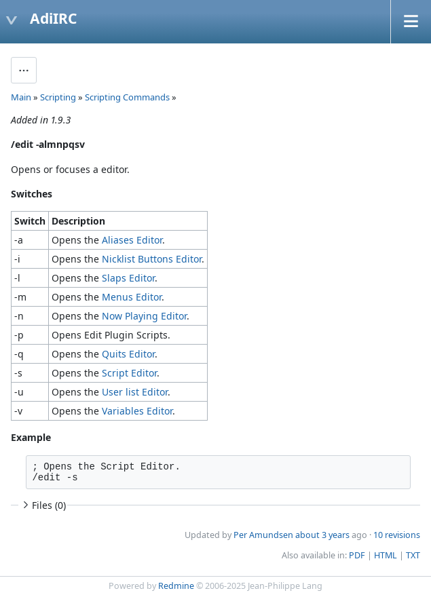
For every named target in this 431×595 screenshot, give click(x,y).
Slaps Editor (128, 277)
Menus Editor (132, 296)
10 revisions (396, 535)
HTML (385, 555)
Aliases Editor (132, 239)
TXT (413, 555)
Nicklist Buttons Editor (152, 258)
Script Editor (129, 372)
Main (21, 97)
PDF (357, 555)
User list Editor (135, 391)
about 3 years (322, 535)
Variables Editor (137, 410)
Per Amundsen (263, 535)
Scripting (58, 97)
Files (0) (43, 505)
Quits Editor (128, 353)
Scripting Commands (127, 97)
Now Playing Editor (144, 315)
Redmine (176, 586)
